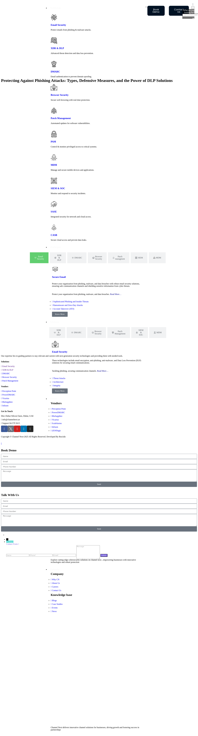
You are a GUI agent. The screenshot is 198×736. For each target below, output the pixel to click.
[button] (3, 535)
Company (54, 569)
